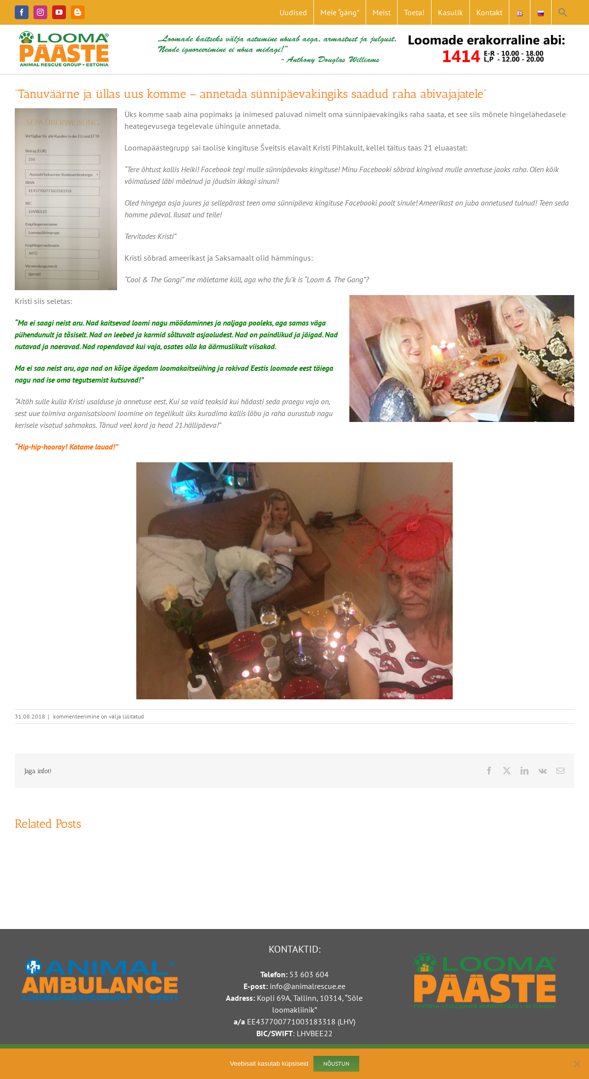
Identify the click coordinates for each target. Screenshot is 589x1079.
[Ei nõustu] (577, 1064)
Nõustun (336, 1063)
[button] (563, 12)
